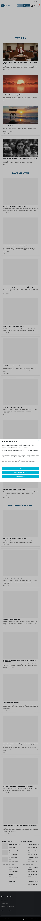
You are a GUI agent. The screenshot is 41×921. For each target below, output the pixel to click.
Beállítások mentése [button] (20, 476)
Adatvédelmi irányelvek (20, 479)
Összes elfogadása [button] (20, 468)
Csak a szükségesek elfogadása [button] (20, 472)
